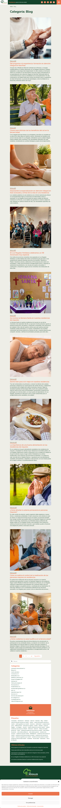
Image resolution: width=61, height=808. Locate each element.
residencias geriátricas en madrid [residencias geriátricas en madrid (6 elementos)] (23, 736)
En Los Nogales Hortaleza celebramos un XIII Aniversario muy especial (27, 254)
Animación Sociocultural (17, 668)
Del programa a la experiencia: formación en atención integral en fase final (29, 747)
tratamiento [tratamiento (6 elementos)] (42, 738)
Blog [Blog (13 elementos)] (42, 720)
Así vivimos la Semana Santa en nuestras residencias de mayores (27, 759)
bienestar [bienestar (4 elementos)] (37, 720)
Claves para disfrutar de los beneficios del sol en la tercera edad (27, 750)
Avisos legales (40, 806)
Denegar (30, 798)
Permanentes (14, 684)
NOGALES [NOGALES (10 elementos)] (30, 728)
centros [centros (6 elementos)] (31, 722)
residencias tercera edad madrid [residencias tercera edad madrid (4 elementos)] (18, 738)
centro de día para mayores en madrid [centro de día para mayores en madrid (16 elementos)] (20, 722)
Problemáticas (14, 686)
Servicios (13, 694)
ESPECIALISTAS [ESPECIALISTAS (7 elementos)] (18, 725)
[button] (58, 781)
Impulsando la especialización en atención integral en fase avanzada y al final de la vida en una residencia (30, 192)
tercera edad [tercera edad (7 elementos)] (36, 738)
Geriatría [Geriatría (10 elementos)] (41, 725)
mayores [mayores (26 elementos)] (25, 727)
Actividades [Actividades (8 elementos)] (14, 720)
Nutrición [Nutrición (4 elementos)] (36, 728)
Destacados (14, 675)
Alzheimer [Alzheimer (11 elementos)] (27, 720)
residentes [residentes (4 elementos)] (29, 738)
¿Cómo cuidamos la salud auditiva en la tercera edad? (30, 639)
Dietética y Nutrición (16, 677)
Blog (12, 670)
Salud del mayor (15, 692)
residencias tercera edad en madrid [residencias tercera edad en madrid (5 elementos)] (40, 736)
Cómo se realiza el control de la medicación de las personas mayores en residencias (29, 576)
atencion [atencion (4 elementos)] (32, 720)
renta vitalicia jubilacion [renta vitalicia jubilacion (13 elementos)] (22, 732)
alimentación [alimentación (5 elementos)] (21, 720)
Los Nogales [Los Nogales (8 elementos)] (19, 727)
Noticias (13, 681)
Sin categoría (14, 697)
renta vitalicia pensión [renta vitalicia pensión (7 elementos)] (34, 732)
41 (31, 656)
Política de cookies (22, 806)
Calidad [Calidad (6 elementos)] (45, 720)
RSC (12, 690)
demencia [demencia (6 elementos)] (32, 724)
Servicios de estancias (16, 695)
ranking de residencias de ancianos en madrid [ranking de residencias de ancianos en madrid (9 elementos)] (31, 730)
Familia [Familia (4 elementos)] (36, 725)
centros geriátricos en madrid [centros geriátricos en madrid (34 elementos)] (22, 724)
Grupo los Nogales (15, 679)
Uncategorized (15, 699)
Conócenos (14, 673)
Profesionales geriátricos (17, 688)
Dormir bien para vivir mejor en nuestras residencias (29, 382)
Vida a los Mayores (15, 701)
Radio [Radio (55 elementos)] (18, 730)
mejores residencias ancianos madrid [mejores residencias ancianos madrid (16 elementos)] (36, 727)
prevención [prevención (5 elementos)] (13, 730)
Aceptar (30, 793)
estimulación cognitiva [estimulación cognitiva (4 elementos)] (28, 725)
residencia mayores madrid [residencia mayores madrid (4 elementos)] (22, 733)
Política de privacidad (31, 806)
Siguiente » (37, 656)
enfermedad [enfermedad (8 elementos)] (38, 724)
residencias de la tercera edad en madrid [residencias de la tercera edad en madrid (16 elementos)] (25, 735)
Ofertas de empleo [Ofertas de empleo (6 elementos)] (43, 728)
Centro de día (14, 672)
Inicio (11, 6)
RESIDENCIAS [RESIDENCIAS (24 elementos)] (33, 733)
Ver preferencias (30, 802)
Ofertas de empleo (16, 683)
